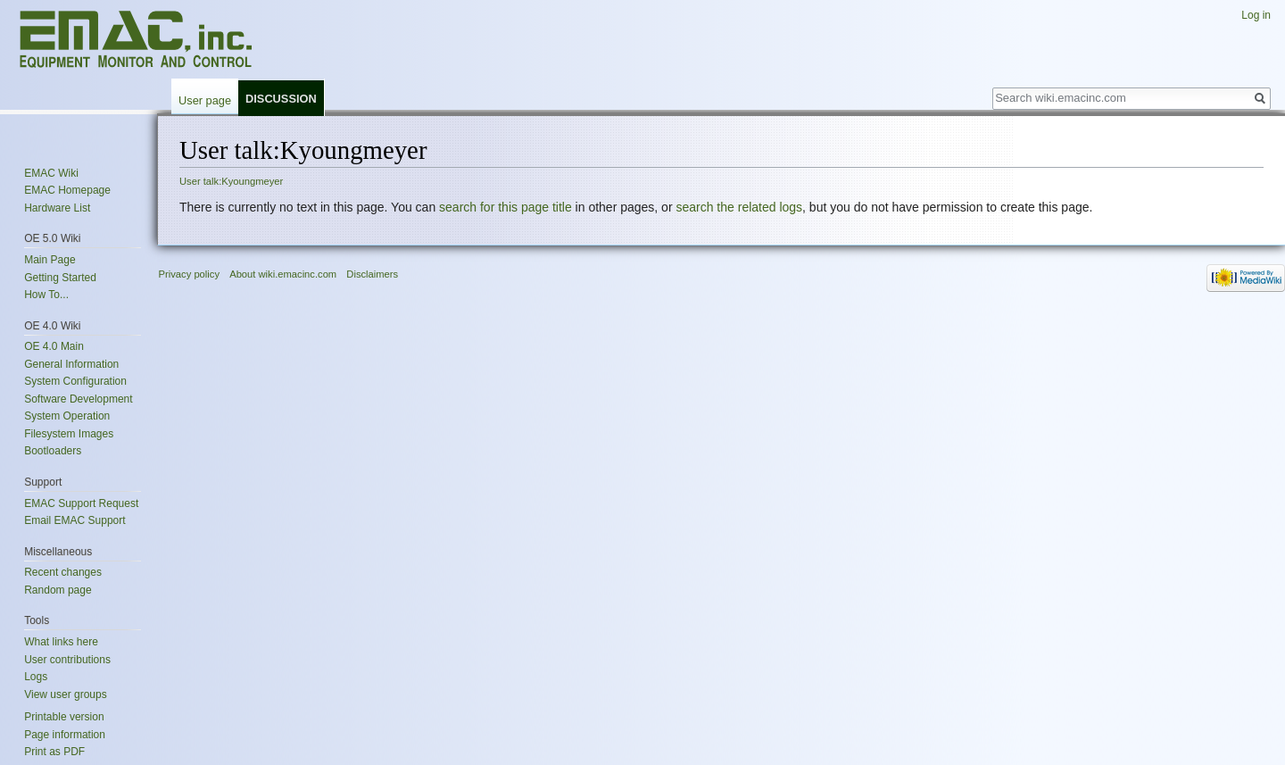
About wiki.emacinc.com (282, 274)
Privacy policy (189, 274)
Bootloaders (52, 451)
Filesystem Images (68, 434)
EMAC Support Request (81, 503)
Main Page (49, 260)
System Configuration (75, 381)
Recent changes (63, 572)
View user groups (65, 694)
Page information (64, 734)
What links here (61, 642)
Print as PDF (54, 751)
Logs (35, 676)
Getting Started (60, 277)
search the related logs (739, 207)
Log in (1256, 15)
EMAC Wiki (51, 173)
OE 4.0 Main (54, 346)
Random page (57, 590)
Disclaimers (372, 274)
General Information (71, 364)
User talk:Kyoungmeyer (231, 181)
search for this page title (505, 207)
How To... (46, 294)
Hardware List (57, 208)
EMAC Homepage (67, 190)
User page (204, 100)
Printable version (64, 717)
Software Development (78, 399)
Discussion (281, 98)
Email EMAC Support (74, 520)
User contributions (67, 659)
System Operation (67, 416)
